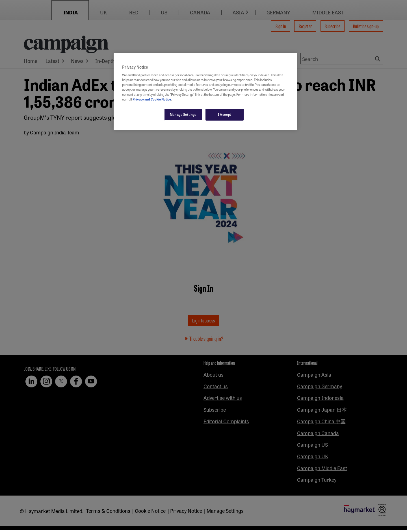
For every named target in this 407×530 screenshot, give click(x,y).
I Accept (224, 114)
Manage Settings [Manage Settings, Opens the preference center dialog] (183, 114)
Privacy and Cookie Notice (152, 99)
